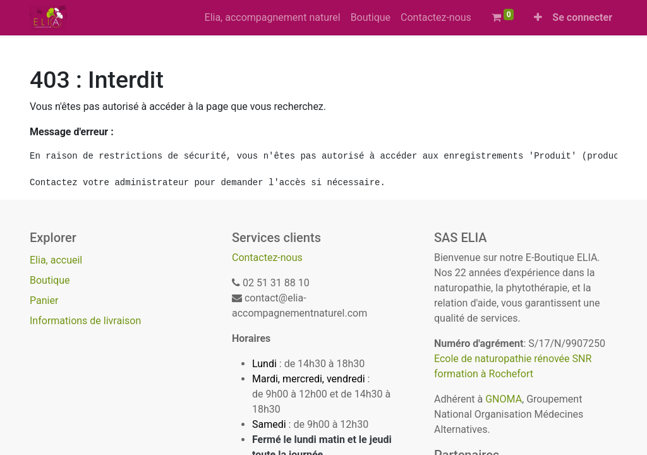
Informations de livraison (85, 321)
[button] (538, 17)
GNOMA (503, 399)
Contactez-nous (267, 258)
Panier (44, 300)
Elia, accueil (56, 260)
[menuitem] (273, 17)
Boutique (50, 280)
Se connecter (582, 17)
